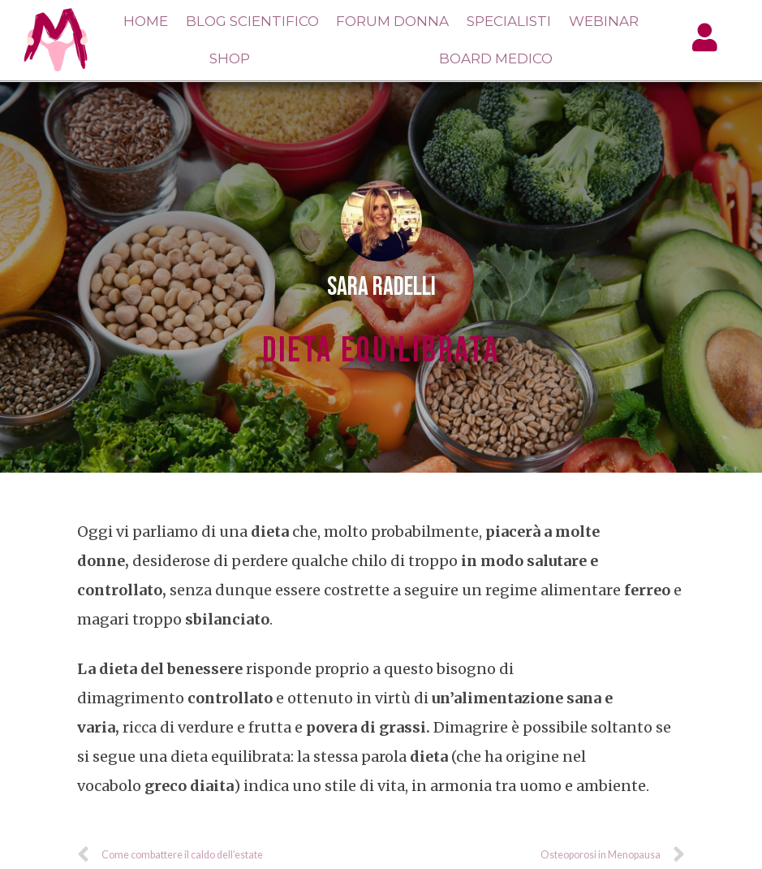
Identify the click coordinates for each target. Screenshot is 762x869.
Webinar (604, 21)
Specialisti (509, 21)
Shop (229, 58)
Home (145, 21)
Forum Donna (392, 21)
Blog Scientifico (252, 21)
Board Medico (496, 58)
